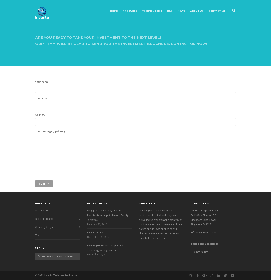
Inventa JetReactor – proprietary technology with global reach (105, 248)
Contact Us (216, 10)
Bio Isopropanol (44, 218)
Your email (135, 103)
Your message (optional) (135, 153)
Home (114, 10)
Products (130, 10)
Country (135, 119)
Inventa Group (95, 232)
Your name (135, 86)
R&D (169, 10)
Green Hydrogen (44, 227)
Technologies (152, 10)
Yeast (38, 235)
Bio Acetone (42, 210)
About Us (196, 10)
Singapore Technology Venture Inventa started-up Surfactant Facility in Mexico (107, 215)
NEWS (181, 10)
